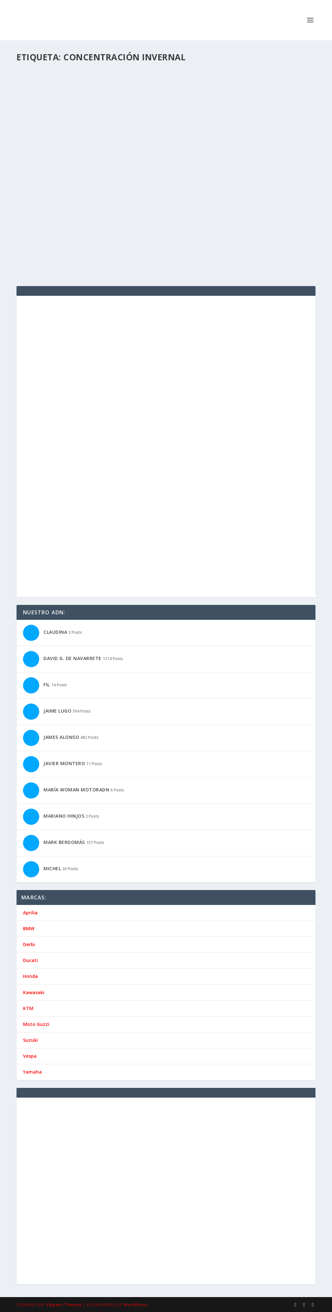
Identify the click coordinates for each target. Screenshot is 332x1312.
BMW (28, 928)
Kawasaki (33, 992)
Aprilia (30, 912)
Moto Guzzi (36, 1024)
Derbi (29, 944)
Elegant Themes (63, 1304)
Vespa (30, 1056)
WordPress (135, 1304)
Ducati (30, 960)
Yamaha (32, 1072)
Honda (30, 976)
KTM (28, 1008)
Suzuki (30, 1040)
